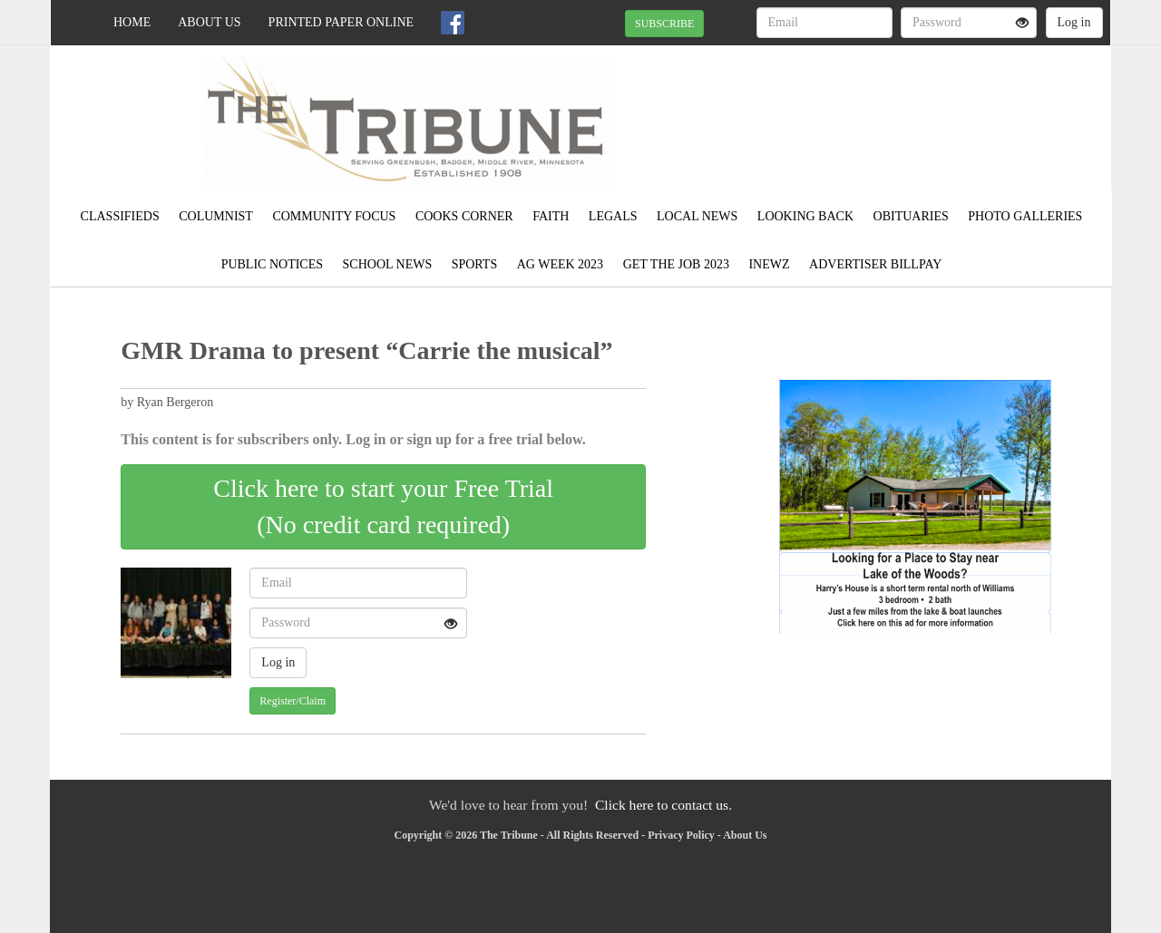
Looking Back (805, 216)
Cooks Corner (464, 216)
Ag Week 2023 (560, 264)
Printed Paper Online (341, 22)
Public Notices (272, 264)
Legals (613, 216)
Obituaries (911, 216)
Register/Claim (292, 701)
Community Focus (333, 216)
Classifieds (120, 216)
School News (388, 264)
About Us (209, 22)
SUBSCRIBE (664, 23)
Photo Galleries (1025, 216)
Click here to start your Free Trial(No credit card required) (383, 506)
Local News (697, 216)
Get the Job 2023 (676, 264)
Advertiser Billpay (875, 264)
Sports (475, 264)
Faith (550, 216)
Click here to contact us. (663, 804)
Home (132, 22)
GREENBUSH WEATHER (944, 108)
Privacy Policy (681, 835)
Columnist (216, 216)
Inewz (768, 264)
